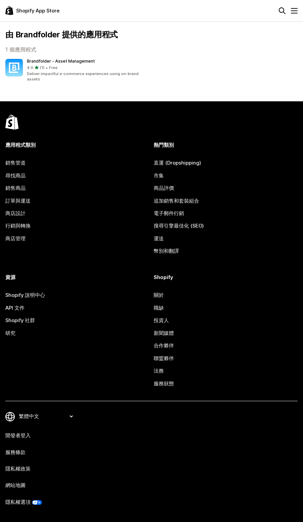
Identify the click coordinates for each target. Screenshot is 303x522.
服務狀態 (164, 384)
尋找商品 (15, 176)
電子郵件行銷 (169, 213)
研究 (10, 333)
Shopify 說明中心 (25, 295)
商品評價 (164, 188)
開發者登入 (18, 435)
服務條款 (15, 452)
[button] (77, 70)
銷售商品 (15, 188)
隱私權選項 (18, 502)
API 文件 (15, 308)
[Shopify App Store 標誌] (32, 10)
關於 (159, 295)
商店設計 (15, 213)
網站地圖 (15, 485)
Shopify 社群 (20, 320)
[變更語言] (45, 416)
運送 (159, 239)
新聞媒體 (164, 333)
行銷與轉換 (18, 226)
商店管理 (15, 239)
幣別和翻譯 (166, 251)
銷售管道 (15, 163)
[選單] (294, 10)
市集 (159, 176)
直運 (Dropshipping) (177, 163)
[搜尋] (282, 10)
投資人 (161, 320)
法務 (159, 371)
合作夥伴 (164, 346)
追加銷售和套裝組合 (176, 201)
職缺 (159, 308)
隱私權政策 (18, 469)
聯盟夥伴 (164, 358)
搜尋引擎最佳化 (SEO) (179, 226)
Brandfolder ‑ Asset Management (61, 61)
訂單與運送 (18, 201)
